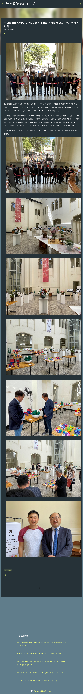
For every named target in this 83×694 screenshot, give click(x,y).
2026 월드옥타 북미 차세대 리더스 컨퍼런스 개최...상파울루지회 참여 (39, 653)
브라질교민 (8, 570)
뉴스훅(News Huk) (20, 4)
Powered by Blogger (41, 691)
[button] (5, 33)
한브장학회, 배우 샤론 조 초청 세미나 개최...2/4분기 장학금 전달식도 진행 (40, 673)
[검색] (38, 3)
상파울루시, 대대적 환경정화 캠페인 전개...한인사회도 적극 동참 (37, 681)
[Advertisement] (41, 614)
